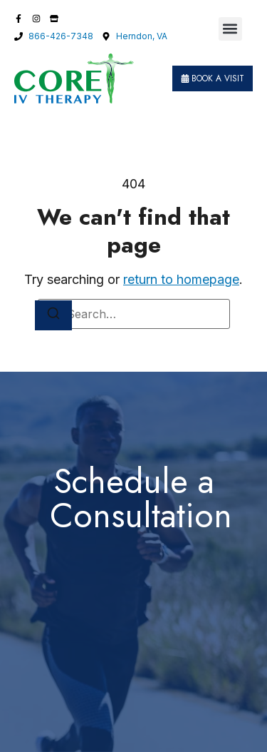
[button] (230, 29)
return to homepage (181, 279)
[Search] (53, 315)
